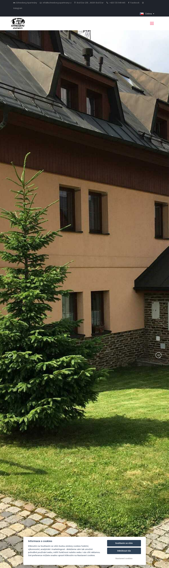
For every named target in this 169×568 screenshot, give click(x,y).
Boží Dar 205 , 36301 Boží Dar (89, 2)
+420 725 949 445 (115, 2)
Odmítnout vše (124, 551)
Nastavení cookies (124, 558)
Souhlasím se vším (124, 543)
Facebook (133, 2)
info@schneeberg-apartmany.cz (55, 2)
